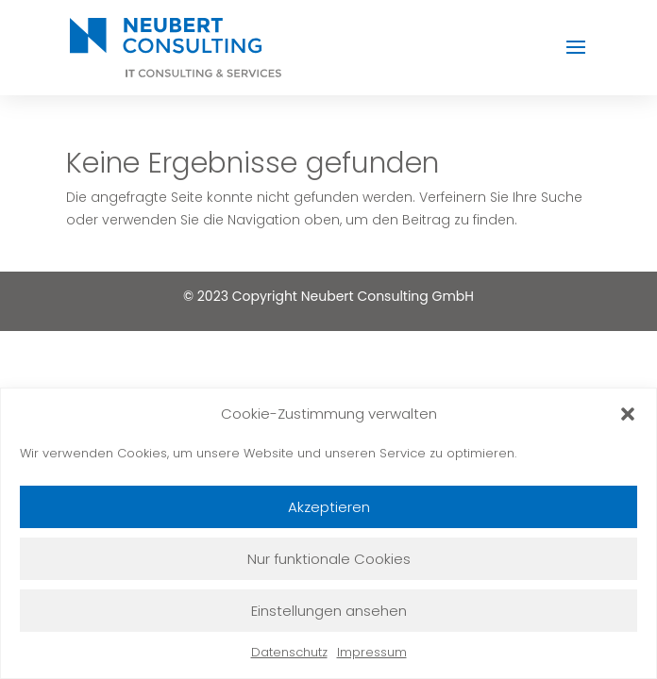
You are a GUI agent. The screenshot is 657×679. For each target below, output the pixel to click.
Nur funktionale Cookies (329, 559)
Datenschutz (289, 652)
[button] (627, 414)
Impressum (372, 652)
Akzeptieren (329, 507)
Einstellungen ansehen (329, 611)
